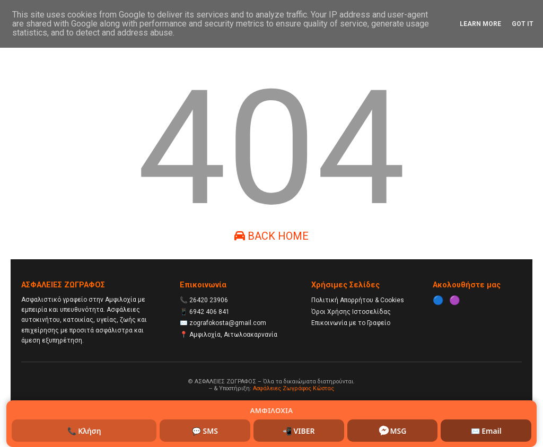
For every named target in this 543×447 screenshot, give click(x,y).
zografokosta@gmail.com (227, 323)
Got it (522, 24)
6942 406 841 (209, 311)
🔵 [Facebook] (438, 300)
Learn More (480, 24)
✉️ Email (486, 431)
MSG (392, 430)
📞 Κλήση (84, 431)
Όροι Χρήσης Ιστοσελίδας (351, 311)
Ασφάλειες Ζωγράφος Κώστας (293, 388)
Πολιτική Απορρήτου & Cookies (357, 300)
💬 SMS (205, 431)
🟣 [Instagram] (454, 300)
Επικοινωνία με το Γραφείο (350, 323)
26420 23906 (208, 300)
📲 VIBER (299, 431)
